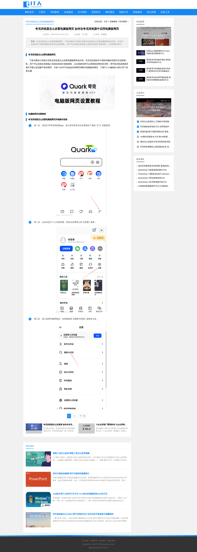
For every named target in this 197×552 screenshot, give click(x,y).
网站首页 (29, 12)
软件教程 (123, 21)
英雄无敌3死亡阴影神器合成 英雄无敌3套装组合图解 (162, 131)
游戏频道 (68, 12)
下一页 (82, 416)
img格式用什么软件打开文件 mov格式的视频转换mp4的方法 (80, 494)
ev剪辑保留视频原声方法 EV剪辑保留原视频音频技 (159, 186)
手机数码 (54, 12)
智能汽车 (123, 12)
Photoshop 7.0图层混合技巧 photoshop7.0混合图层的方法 (162, 174)
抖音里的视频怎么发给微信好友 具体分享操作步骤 (161, 147)
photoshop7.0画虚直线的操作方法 (152, 170)
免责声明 (94, 541)
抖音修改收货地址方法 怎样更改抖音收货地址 (159, 126)
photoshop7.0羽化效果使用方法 (151, 178)
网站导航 (111, 541)
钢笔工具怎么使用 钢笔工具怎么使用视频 (71, 453)
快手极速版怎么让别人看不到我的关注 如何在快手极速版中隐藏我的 (83, 514)
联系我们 (102, 541)
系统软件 (96, 12)
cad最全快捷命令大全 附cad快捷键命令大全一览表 (161, 137)
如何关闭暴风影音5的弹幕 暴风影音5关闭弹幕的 (158, 166)
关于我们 (85, 541)
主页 (106, 21)
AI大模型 (82, 12)
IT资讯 (42, 12)
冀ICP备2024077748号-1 (98, 548)
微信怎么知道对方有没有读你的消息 (155, 142)
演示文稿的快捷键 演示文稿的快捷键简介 (71, 473)
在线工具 (165, 12)
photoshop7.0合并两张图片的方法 (152, 182)
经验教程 (137, 12)
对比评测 (151, 12)
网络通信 (109, 12)
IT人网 (84, 34)
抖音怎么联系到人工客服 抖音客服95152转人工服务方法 (163, 121)
